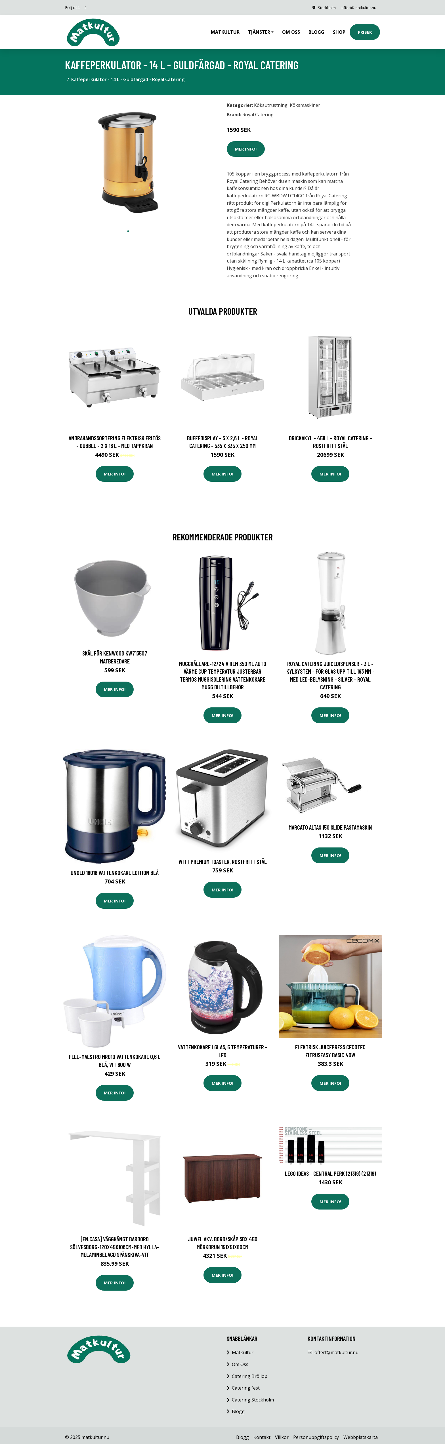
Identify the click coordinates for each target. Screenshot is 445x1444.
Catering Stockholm (253, 1396)
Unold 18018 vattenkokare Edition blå (115, 868)
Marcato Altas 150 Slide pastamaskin (330, 823)
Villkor (282, 1433)
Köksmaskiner (305, 101)
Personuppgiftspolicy (316, 1433)
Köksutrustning (270, 101)
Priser (365, 30)
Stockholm (322, 7)
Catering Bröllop (249, 1372)
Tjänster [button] (259, 30)
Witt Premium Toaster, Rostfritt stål (223, 857)
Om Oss (240, 1360)
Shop (339, 30)
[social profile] (86, 7)
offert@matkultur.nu (357, 7)
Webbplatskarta (360, 1433)
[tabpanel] (128, 159)
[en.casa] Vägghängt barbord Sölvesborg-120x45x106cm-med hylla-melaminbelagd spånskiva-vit (114, 1242)
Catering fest (246, 1384)
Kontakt (261, 1433)
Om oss (291, 30)
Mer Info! (246, 145)
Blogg (316, 30)
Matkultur (225, 30)
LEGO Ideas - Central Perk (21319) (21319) (330, 1169)
